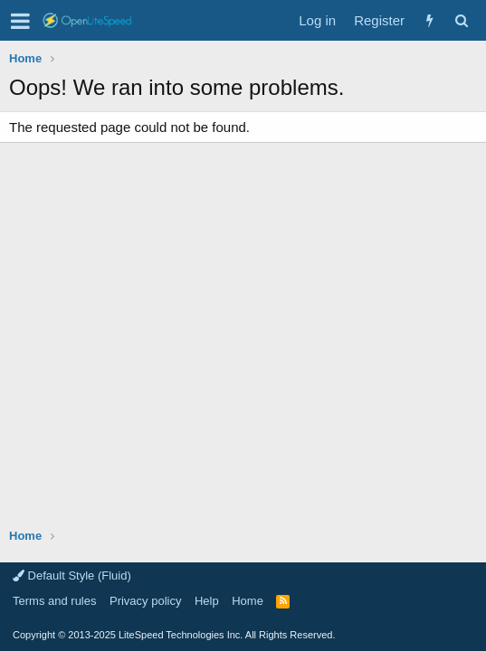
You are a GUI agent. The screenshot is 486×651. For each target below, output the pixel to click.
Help (207, 601)
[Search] (461, 20)
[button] (20, 21)
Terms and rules (54, 601)
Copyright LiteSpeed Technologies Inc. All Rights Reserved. (174, 634)
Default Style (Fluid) (72, 575)
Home (247, 601)
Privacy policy (145, 601)
